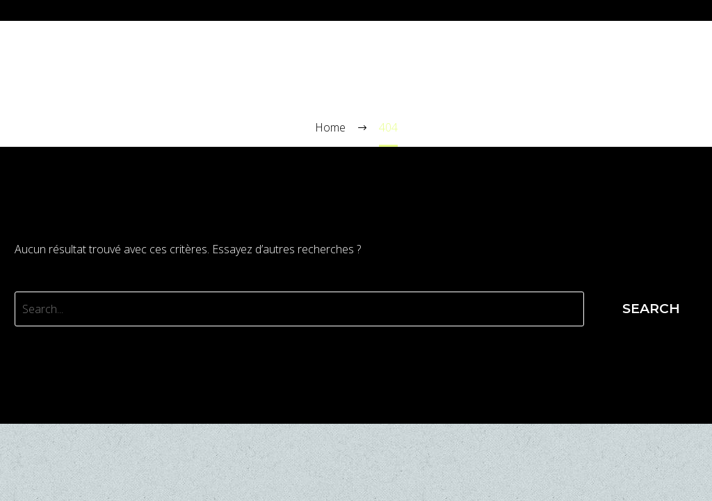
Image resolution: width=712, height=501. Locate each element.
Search (651, 309)
